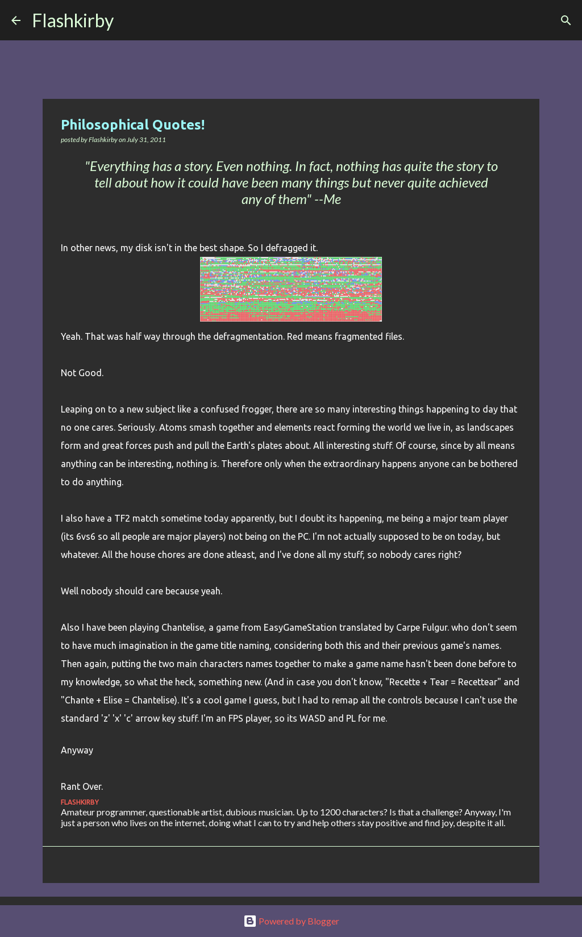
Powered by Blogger (291, 920)
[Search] (129, 20)
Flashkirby (73, 20)
